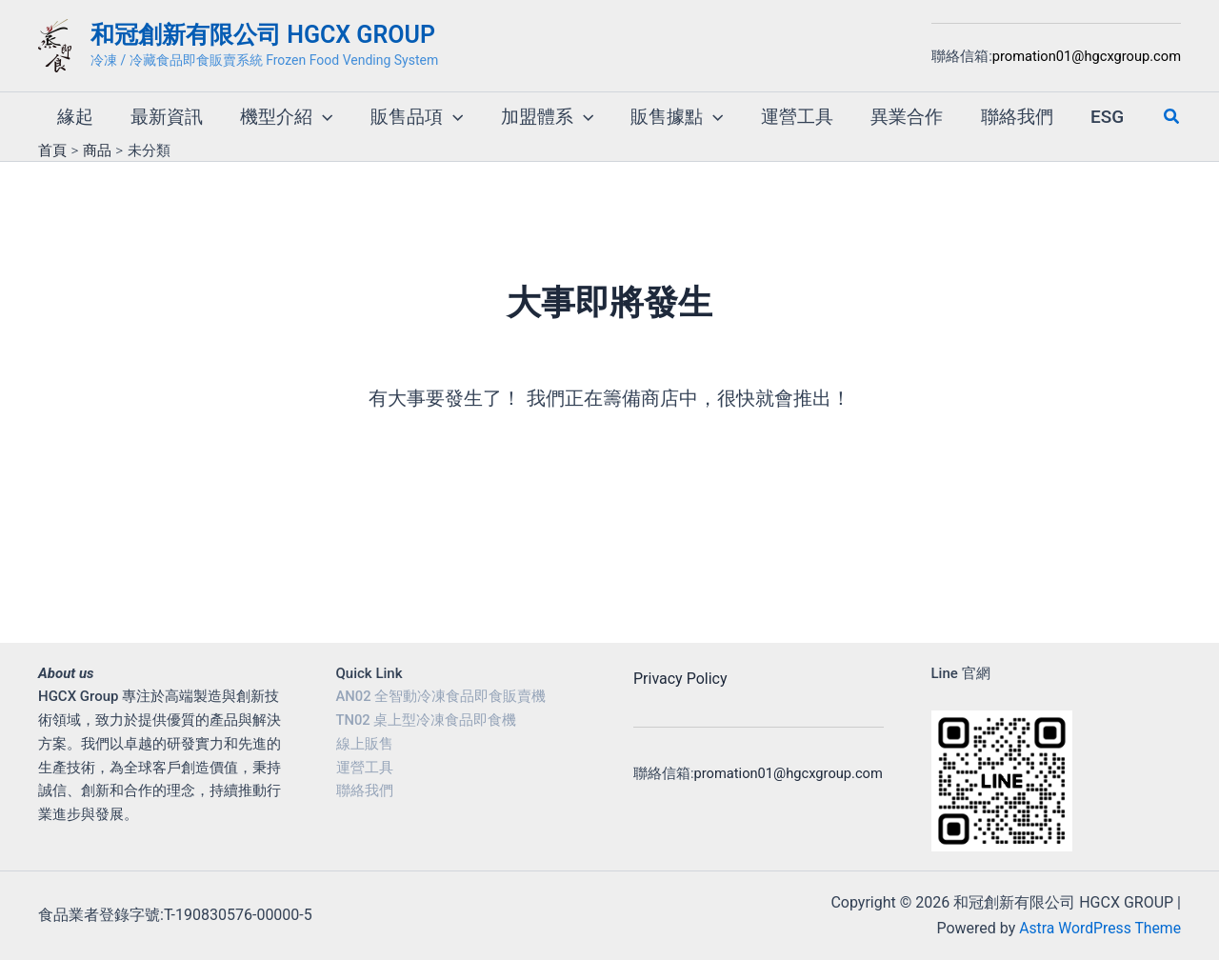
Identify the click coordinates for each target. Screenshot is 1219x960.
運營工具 (364, 767)
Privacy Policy (680, 679)
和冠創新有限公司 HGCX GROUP (262, 35)
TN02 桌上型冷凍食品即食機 (427, 720)
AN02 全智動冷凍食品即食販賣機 (441, 696)
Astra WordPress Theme (1099, 928)
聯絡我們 (364, 790)
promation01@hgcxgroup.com (1086, 56)
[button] (320, 108)
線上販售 (364, 743)
